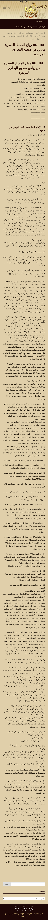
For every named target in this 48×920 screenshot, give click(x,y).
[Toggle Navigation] (4, 9)
